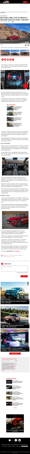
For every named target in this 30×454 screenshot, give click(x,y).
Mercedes (6, 255)
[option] (15, 33)
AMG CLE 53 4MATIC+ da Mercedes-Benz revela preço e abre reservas (18, 114)
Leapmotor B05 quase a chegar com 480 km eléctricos (17, 387)
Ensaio (2, 299)
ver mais (15, 407)
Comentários (7, 263)
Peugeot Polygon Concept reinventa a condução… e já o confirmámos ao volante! (13, 349)
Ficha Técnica (4, 446)
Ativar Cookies (25, 446)
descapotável (3, 256)
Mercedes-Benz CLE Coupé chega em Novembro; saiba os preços (18, 119)
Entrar (25, 2)
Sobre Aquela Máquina (6, 444)
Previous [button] (1, 33)
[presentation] (19, 365)
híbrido (8, 256)
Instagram (17, 251)
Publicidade (18, 446)
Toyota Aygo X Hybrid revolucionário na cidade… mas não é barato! (12, 326)
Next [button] (28, 33)
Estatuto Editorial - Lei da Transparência (19, 444)
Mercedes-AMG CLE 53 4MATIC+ (16, 255)
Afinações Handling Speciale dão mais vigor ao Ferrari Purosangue (17, 393)
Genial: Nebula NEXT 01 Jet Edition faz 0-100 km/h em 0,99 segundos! (17, 404)
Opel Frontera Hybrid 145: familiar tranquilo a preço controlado (14, 302)
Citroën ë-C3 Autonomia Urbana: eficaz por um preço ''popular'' (18, 398)
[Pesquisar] (28, 2)
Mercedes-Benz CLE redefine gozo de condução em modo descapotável (18, 125)
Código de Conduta (12, 446)
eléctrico (13, 256)
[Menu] (1, 2)
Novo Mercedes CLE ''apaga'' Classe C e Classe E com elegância (18, 108)
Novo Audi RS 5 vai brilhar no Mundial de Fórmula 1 (17, 382)
